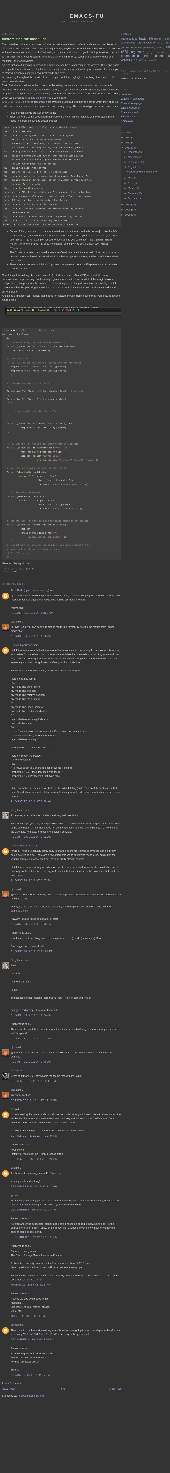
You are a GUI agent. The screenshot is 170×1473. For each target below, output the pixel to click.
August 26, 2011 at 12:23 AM (32, 610)
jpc (12, 1193)
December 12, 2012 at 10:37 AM (34, 1234)
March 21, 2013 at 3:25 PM (30, 1282)
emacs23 (130, 42)
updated (157, 55)
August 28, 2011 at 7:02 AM (31, 834)
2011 (128, 147)
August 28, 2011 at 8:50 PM (31, 921)
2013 (128, 137)
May (130, 178)
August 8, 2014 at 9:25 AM (30, 1372)
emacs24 (147, 42)
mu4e (158, 47)
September (134, 162)
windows (149, 60)
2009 (128, 209)
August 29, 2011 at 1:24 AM (31, 1012)
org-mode (137, 52)
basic (142, 38)
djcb (13, 619)
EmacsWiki (127, 120)
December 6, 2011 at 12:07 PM (33, 1207)
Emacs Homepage (131, 103)
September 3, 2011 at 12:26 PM (34, 1098)
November (134, 157)
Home (62, 1386)
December (134, 151)
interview (128, 47)
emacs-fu (87, 16)
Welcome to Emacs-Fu (133, 78)
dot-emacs (127, 94)
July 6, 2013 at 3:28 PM (28, 1313)
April (131, 183)
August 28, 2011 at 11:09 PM (32, 949)
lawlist (14, 1322)
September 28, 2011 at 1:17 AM (34, 1184)
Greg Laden (17, 807)
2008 (128, 214)
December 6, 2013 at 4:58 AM (32, 1337)
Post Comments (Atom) (31, 1393)
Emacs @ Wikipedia (132, 98)
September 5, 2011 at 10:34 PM (34, 1133)
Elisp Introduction (130, 107)
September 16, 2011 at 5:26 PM (34, 1156)
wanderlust (127, 59)
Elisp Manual (128, 116)
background (127, 38)
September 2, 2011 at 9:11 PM (33, 1078)
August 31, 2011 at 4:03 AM (31, 1036)
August (132, 167)
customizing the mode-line (24, 39)
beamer (157, 39)
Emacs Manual (129, 112)
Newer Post (8, 1386)
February (133, 193)
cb (12, 1106)
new (14, 569)
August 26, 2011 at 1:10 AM (31, 633)
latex (140, 47)
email (161, 42)
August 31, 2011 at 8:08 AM (31, 1059)
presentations (161, 52)
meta (149, 47)
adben (14, 1068)
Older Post (115, 1386)
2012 (128, 142)
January (133, 198)
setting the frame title (39, 96)
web (139, 60)
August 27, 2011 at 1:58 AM (31, 799)
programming (130, 55)
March (132, 188)
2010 (128, 204)
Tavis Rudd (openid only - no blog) (30, 588)
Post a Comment (11, 1381)
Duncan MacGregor (22, 642)
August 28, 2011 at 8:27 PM (31, 878)
